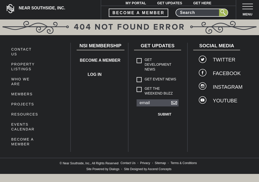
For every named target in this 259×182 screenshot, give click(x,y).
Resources (24, 114)
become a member (139, 13)
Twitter (224, 59)
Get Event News (160, 79)
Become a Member (96, 60)
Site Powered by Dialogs (102, 169)
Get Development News (158, 64)
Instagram (224, 87)
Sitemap (160, 163)
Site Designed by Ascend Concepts (147, 169)
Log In (95, 74)
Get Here (202, 3)
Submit (164, 114)
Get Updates (169, 3)
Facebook (224, 73)
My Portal (135, 3)
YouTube (224, 100)
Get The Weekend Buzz (159, 90)
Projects (22, 104)
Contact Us (127, 163)
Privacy (145, 163)
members (22, 94)
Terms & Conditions (183, 163)
